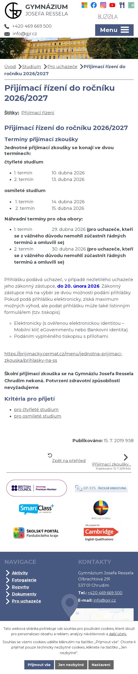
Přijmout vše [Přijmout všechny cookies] (39, 665)
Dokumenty (24, 594)
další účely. (118, 634)
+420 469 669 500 (28, 26)
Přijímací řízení (37, 112)
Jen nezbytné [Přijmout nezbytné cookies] (71, 665)
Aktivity (20, 572)
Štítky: (11, 112)
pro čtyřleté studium (36, 409)
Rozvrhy (20, 587)
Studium (31, 66)
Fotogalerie (24, 579)
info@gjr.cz (20, 33)
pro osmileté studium (37, 416)
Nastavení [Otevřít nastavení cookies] (101, 665)
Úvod (10, 66)
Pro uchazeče (62, 66)
